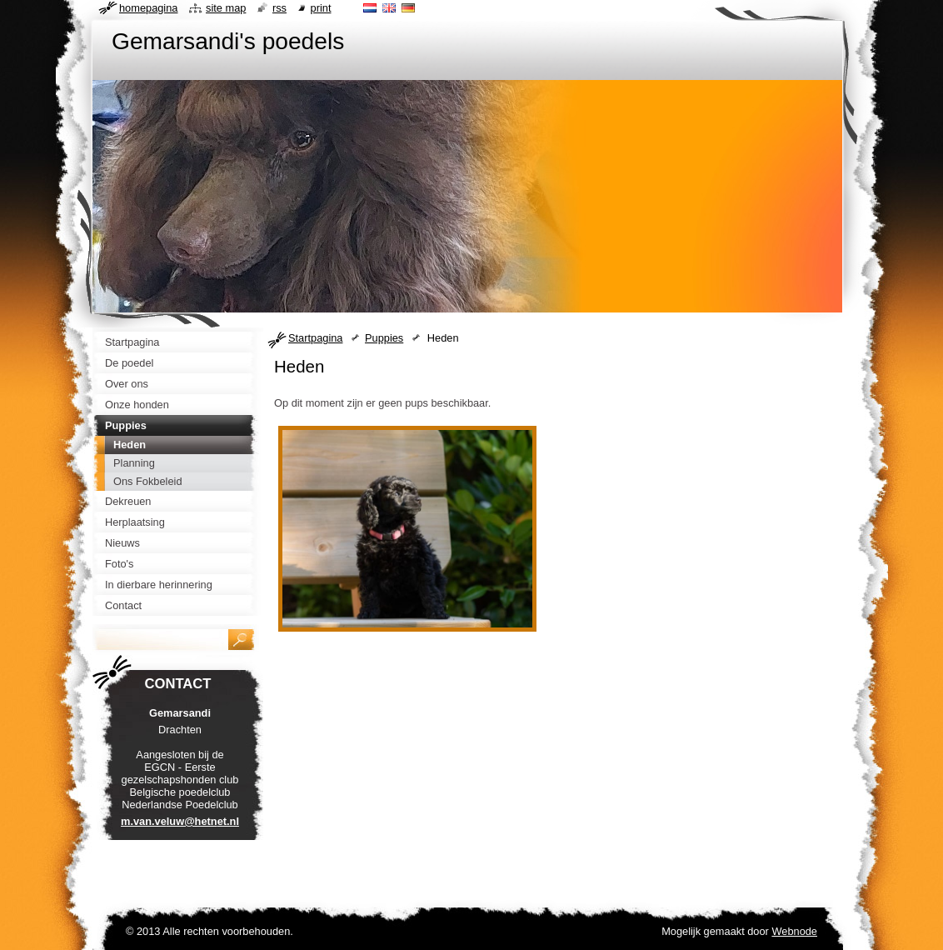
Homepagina (148, 8)
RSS (279, 8)
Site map (226, 8)
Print (321, 8)
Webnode (794, 931)
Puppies (384, 338)
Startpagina (315, 338)
